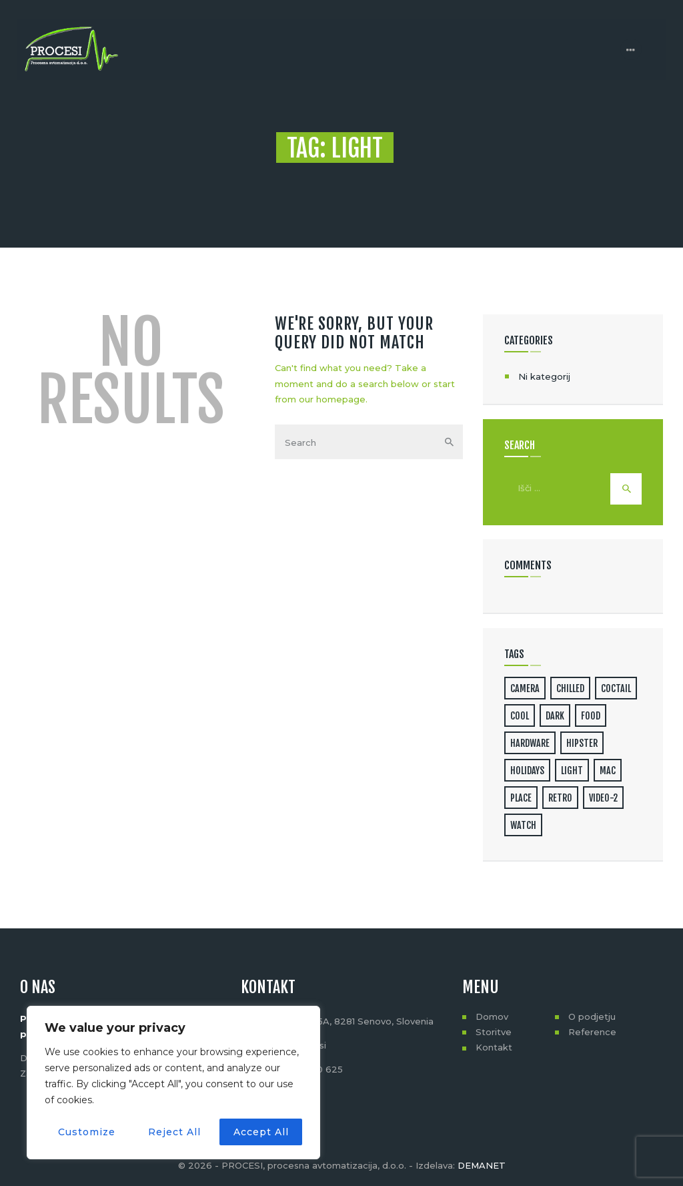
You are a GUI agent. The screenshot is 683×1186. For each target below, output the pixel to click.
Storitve (494, 1031)
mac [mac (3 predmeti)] (608, 770)
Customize (86, 1132)
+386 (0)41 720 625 (300, 1069)
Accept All (261, 1132)
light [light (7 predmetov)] (572, 770)
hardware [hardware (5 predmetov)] (530, 743)
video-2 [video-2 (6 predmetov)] (603, 798)
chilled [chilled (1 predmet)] (570, 688)
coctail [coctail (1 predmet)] (616, 688)
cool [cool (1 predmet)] (519, 715)
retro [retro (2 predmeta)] (560, 798)
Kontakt (494, 1047)
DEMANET (482, 1165)
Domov (492, 1016)
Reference (592, 1031)
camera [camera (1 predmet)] (525, 688)
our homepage (332, 399)
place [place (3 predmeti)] (521, 798)
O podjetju (592, 1016)
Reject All (174, 1132)
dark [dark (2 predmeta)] (555, 715)
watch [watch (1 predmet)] (523, 825)
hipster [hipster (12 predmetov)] (582, 743)
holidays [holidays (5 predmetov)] (527, 770)
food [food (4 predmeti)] (590, 715)
